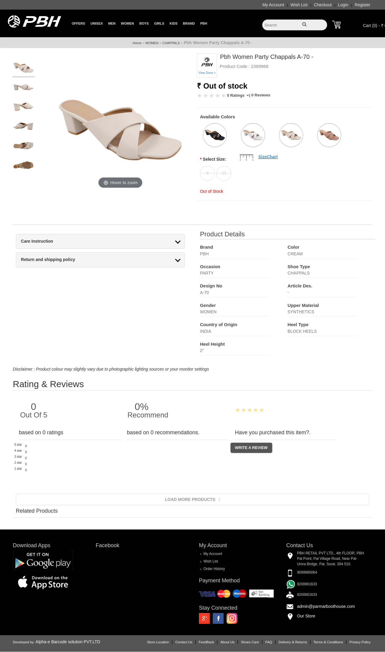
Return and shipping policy (45, 259)
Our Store (308, 616)
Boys (144, 23)
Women (127, 23)
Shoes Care (253, 642)
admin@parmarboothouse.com (327, 606)
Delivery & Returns (296, 642)
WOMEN (152, 43)
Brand (189, 23)
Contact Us (187, 642)
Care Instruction (34, 241)
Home (137, 43)
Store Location (161, 642)
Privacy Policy (363, 642)
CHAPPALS (171, 43)
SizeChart (268, 156)
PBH (203, 23)
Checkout (326, 4)
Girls (159, 23)
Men (112, 23)
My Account (276, 4)
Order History (214, 569)
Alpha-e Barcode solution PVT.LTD (64, 642)
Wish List (302, 4)
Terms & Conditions (331, 642)
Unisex (97, 23)
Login (346, 4)
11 (224, 172)
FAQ (272, 642)
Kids (173, 23)
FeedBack (209, 642)
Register (366, 4)
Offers (78, 23)
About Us (231, 642)
